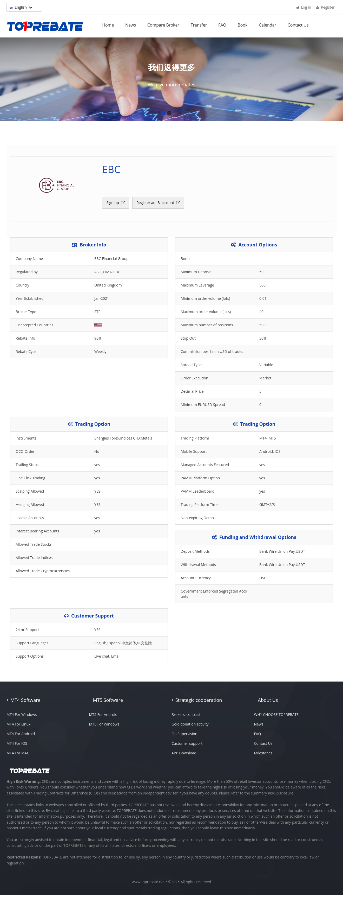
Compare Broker (164, 25)
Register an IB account (156, 203)
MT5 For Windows (104, 725)
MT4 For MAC (17, 754)
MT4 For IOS (16, 745)
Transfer (199, 25)
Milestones (263, 754)
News (131, 25)
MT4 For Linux (18, 725)
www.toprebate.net (148, 883)
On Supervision (184, 735)
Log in (303, 7)
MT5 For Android (103, 716)
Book (243, 25)
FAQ (223, 25)
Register (325, 7)
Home (108, 25)
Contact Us (298, 25)
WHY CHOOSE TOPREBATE (276, 716)
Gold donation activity (190, 725)
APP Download (184, 754)
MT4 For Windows (21, 716)
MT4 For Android (20, 735)
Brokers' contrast (186, 716)
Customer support (187, 745)
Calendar (267, 25)
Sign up (113, 203)
